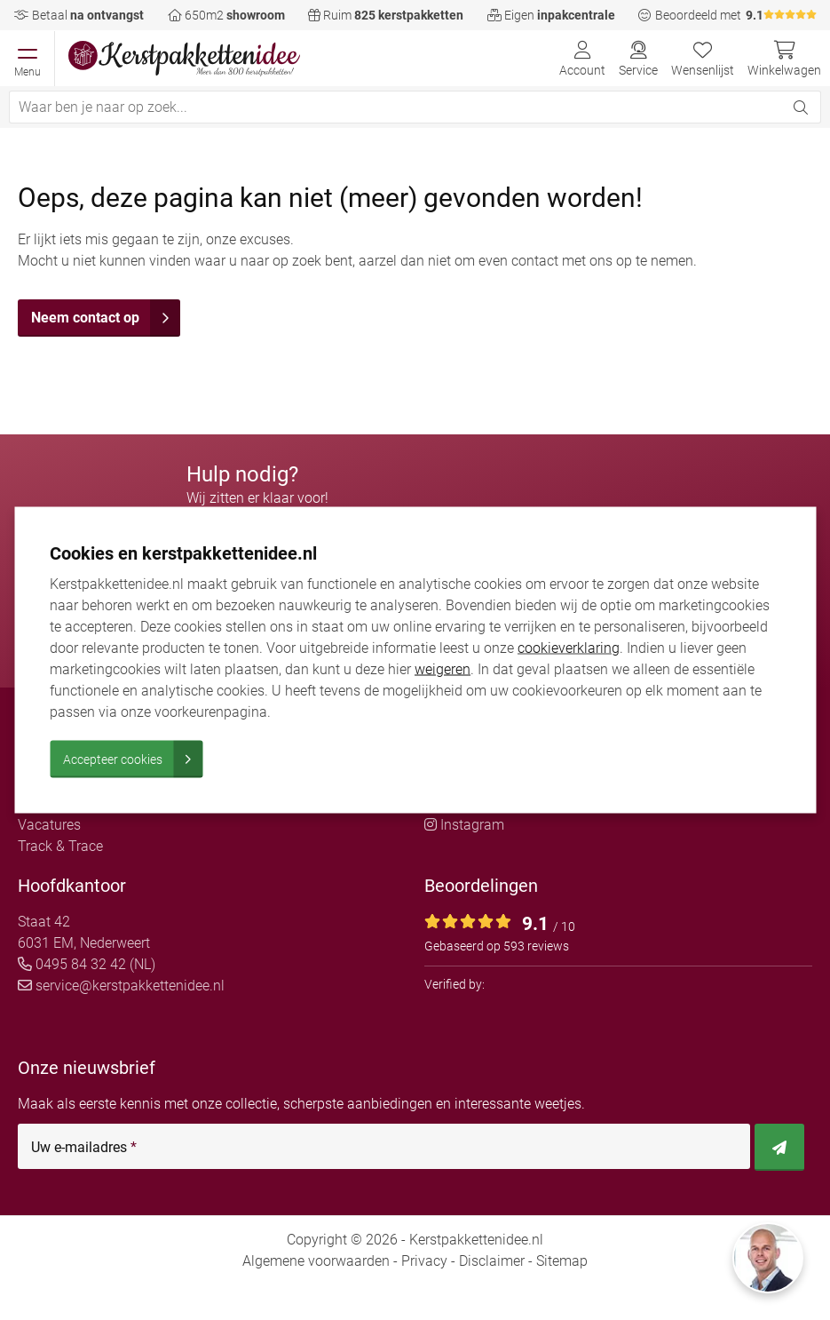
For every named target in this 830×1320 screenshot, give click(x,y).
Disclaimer (492, 1260)
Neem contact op (105, 318)
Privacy (424, 1260)
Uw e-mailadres (84, 1148)
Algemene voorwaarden (316, 1260)
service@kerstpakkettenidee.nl (121, 985)
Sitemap (562, 1260)
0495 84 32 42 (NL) (86, 964)
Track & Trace (60, 846)
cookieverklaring (569, 648)
